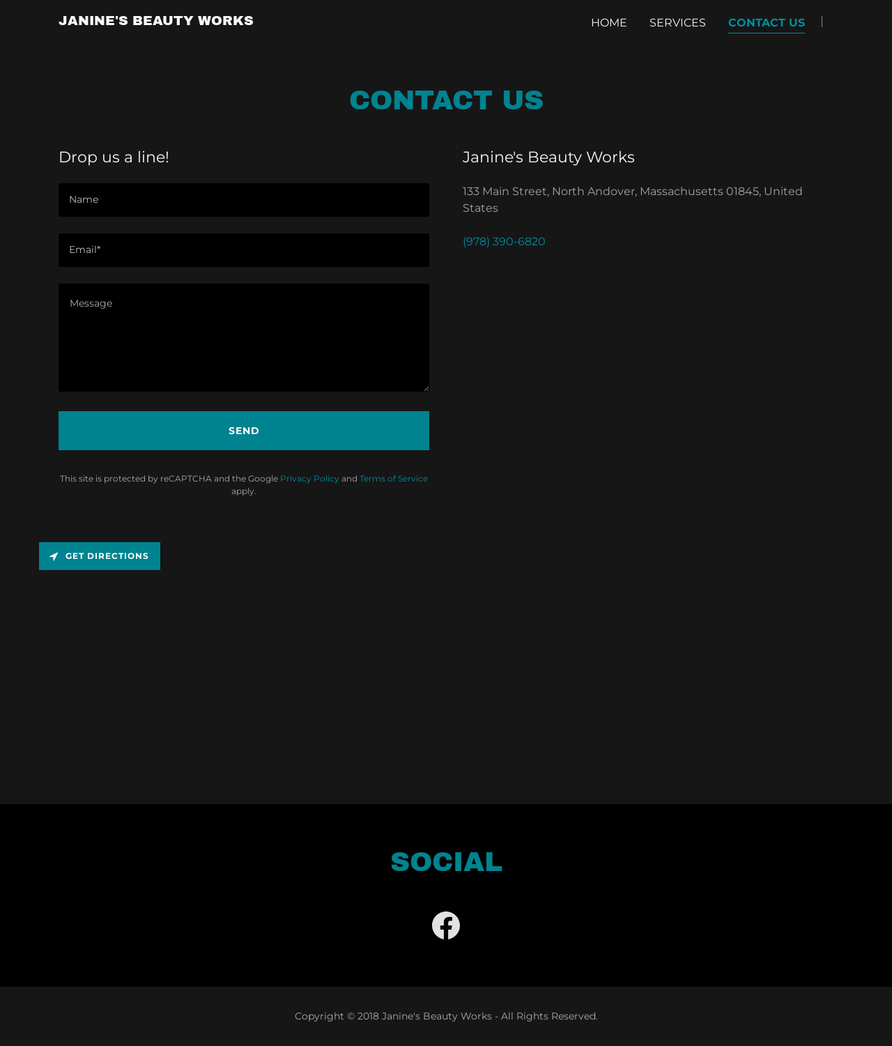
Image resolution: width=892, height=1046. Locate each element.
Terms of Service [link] (394, 478)
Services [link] (677, 22)
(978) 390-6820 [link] (504, 241)
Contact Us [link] (766, 22)
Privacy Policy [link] (309, 478)
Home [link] (609, 22)
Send (244, 430)
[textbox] (244, 200)
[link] (156, 21)
